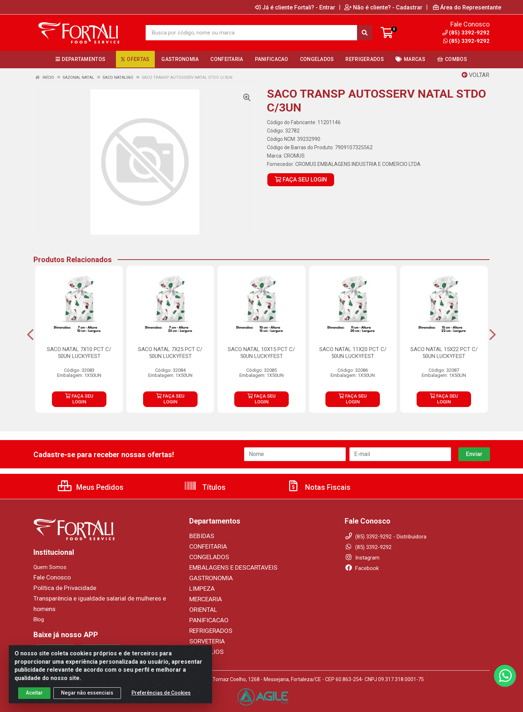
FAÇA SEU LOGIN (301, 179)
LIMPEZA (200, 586)
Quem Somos (49, 567)
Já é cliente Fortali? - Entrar (295, 7)
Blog (38, 608)
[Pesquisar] (364, 32)
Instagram (362, 557)
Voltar (475, 75)
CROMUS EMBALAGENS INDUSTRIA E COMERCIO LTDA (358, 164)
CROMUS (294, 156)
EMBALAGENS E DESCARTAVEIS (227, 566)
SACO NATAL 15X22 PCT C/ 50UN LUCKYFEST (444, 352)
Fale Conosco (50, 577)
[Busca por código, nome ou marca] (251, 32)
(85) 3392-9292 (466, 41)
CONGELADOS (206, 556)
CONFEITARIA (205, 546)
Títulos (205, 487)
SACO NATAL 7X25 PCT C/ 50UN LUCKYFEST (170, 352)
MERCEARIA (203, 597)
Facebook (362, 568)
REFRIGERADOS (208, 627)
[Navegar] (30, 335)
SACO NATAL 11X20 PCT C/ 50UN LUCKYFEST (352, 352)
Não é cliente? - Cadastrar (383, 7)
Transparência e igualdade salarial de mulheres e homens (101, 597)
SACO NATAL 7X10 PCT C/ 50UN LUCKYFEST (79, 352)
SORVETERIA (204, 637)
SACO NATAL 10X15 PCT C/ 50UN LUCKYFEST (261, 352)
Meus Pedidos (90, 487)
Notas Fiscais (318, 487)
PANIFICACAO (206, 617)
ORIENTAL (201, 607)
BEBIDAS (199, 536)
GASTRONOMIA (208, 576)
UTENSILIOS (203, 647)
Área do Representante (467, 7)
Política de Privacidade (60, 587)
